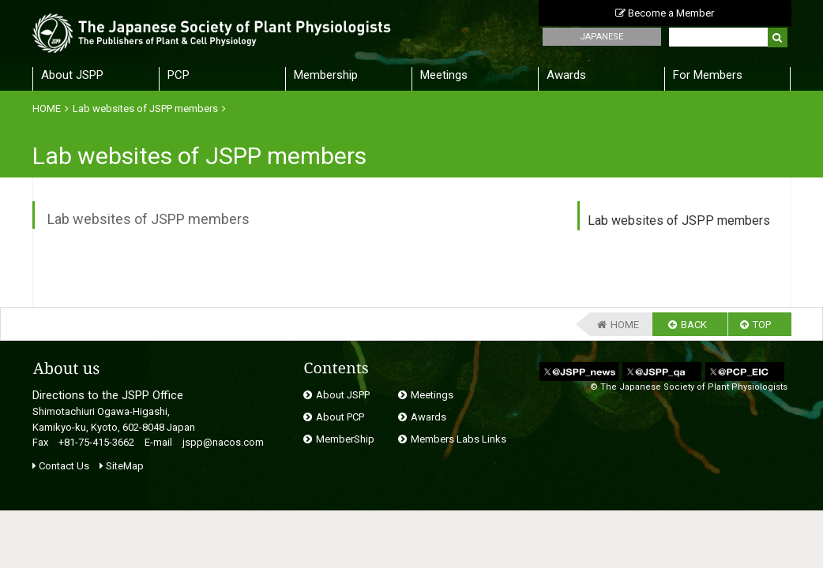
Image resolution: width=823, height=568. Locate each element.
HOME (46, 108)
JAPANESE (601, 37)
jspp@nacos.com (223, 442)
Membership (326, 75)
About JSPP (72, 75)
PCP (178, 75)
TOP (762, 325)
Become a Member (664, 13)
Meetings (444, 75)
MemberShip (345, 439)
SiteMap (122, 466)
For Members (707, 75)
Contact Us (60, 466)
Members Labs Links (458, 439)
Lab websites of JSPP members (145, 108)
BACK (694, 325)
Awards (566, 75)
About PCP (340, 417)
